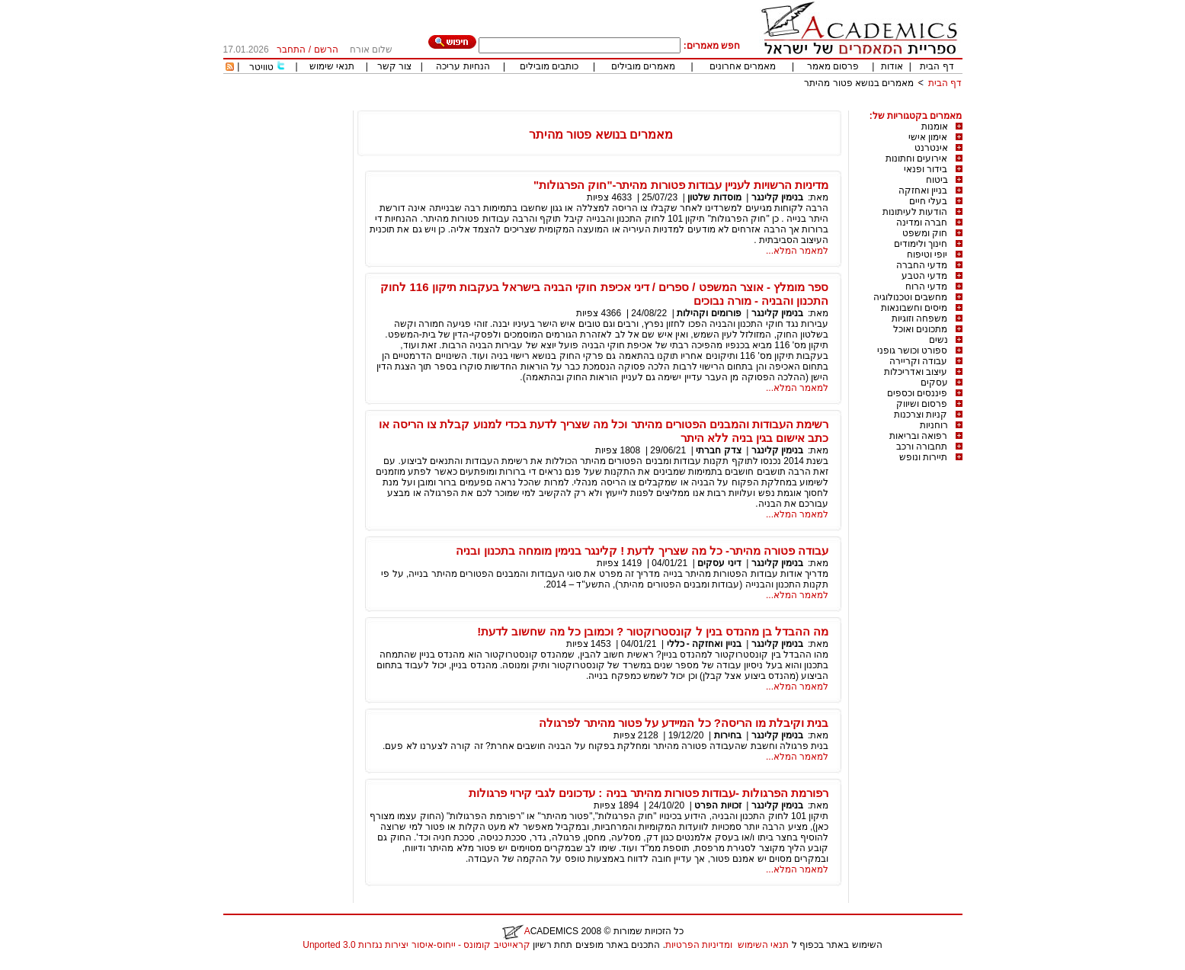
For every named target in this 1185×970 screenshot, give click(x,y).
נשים (938, 340)
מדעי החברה (921, 265)
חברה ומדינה (921, 222)
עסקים (934, 382)
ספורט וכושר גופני (912, 350)
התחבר (291, 49)
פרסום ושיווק (921, 404)
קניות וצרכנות (920, 414)
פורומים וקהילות (709, 313)
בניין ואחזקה (922, 190)
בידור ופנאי (925, 169)
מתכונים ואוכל (920, 329)
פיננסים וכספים (917, 393)
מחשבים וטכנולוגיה (910, 297)
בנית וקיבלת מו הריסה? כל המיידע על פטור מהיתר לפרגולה (684, 722)
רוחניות (934, 425)
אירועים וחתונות (916, 158)
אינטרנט (931, 147)
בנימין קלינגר (777, 197)
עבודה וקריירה (918, 361)
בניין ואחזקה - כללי (704, 644)
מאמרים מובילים (643, 66)
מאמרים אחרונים (742, 66)
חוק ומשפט (924, 233)
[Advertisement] (685, 104)
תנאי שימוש (331, 66)
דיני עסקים (719, 563)
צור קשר (394, 66)
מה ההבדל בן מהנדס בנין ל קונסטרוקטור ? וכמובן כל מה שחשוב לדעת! (652, 631)
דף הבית (936, 66)
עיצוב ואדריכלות (915, 372)
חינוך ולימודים (920, 243)
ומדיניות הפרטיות (698, 945)
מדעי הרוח (926, 286)
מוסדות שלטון (714, 197)
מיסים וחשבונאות (914, 308)
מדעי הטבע (924, 276)
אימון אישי (927, 137)
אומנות (934, 126)
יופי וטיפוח (927, 254)
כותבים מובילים (549, 66)
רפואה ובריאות (918, 436)
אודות (892, 66)
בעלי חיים (928, 201)
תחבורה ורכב (921, 446)
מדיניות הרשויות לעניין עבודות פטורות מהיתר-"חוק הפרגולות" (680, 184)
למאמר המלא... (797, 250)
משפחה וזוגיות (919, 318)
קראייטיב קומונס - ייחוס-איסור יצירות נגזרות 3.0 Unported (416, 945)
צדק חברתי (718, 450)
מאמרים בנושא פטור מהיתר (859, 83)
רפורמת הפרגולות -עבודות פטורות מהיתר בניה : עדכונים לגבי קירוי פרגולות (649, 792)
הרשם (326, 49)
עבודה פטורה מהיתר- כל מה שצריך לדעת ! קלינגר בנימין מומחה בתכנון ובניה (642, 550)
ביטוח (937, 179)
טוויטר (261, 67)
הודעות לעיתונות (914, 211)
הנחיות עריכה (462, 66)
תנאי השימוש (763, 945)
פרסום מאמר (833, 66)
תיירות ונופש (923, 457)
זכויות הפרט (717, 805)
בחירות (727, 735)
